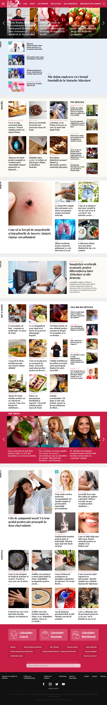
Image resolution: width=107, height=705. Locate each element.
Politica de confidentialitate (29, 677)
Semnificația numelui (16, 656)
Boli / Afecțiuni (54, 647)
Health (32, 4)
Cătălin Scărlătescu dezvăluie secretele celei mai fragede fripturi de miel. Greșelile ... (58, 365)
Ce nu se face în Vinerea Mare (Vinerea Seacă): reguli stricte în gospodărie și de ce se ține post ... (77, 154)
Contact (94, 676)
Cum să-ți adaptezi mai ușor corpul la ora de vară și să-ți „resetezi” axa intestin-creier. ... (87, 210)
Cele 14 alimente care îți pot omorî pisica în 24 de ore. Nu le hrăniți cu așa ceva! (88, 615)
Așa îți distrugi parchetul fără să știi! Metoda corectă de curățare (64, 615)
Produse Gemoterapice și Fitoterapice (21, 651)
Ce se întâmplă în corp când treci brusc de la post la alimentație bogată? (37, 330)
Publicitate (62, 676)
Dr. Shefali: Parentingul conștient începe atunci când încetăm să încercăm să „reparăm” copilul (83, 454)
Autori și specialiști (72, 677)
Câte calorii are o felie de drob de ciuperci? (76, 342)
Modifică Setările (53, 688)
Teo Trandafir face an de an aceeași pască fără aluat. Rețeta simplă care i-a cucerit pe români (77, 374)
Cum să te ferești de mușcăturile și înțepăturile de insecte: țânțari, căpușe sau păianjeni (29, 233)
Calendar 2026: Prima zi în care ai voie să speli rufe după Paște (58, 126)
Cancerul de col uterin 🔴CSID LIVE (34, 84)
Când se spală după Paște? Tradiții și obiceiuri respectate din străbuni (77, 314)
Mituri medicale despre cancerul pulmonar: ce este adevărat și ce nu (63, 247)
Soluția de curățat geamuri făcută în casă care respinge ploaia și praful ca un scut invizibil (77, 111)
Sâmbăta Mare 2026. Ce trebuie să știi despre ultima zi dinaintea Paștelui (38, 162)
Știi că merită (43, 4)
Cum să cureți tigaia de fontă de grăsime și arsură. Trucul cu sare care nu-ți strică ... (18, 579)
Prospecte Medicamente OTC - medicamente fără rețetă (59, 651)
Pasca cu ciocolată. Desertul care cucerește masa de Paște (37, 126)
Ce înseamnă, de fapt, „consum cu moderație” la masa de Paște (17, 329)
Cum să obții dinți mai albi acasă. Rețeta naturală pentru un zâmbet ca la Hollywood (88, 541)
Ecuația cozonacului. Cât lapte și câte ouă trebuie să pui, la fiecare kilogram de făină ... (57, 401)
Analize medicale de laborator (33, 647)
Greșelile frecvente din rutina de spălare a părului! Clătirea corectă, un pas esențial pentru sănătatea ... (88, 500)
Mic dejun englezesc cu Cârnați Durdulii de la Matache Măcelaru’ (69, 78)
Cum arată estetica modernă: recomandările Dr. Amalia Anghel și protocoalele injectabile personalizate (63, 501)
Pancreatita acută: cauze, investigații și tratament (35, 58)
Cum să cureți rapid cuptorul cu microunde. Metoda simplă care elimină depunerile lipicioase (88, 579)
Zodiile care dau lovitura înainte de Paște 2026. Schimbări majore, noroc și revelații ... (42, 616)
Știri (25, 4)
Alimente (13, 647)
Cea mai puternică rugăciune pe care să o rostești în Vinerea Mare (77, 124)
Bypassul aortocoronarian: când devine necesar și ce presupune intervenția (34, 46)
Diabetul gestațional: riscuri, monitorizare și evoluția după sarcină (34, 72)
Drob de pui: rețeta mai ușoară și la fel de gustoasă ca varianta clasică (77, 138)
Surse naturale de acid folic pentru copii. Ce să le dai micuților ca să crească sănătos (22, 453)
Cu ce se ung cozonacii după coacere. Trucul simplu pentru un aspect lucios (16, 127)
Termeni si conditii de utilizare (9, 677)
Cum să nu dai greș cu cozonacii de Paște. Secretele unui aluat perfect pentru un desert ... (38, 365)
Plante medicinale (91, 647)
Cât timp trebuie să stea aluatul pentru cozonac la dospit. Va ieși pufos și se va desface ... (58, 330)
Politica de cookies (47, 677)
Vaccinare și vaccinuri (90, 656)
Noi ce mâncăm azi (70, 4)
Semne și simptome (91, 651)
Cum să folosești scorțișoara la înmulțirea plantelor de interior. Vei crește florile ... (65, 579)
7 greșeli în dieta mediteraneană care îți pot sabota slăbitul (16, 364)
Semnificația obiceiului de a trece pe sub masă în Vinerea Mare (77, 167)
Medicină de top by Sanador (90, 4)
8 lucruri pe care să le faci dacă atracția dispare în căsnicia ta (18, 614)
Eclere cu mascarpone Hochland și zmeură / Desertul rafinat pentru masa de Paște (37, 401)
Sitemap (102, 676)
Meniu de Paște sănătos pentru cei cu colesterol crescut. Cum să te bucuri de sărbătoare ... (16, 401)
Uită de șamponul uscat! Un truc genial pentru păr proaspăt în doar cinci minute (29, 521)
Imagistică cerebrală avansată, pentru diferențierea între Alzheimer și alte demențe (82, 271)
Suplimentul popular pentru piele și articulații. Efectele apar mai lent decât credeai (64, 541)
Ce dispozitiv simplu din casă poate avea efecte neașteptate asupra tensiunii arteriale (64, 210)
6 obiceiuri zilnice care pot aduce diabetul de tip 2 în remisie (86, 247)
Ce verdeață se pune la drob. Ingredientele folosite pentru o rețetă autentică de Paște (77, 359)
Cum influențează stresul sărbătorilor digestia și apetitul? (77, 328)
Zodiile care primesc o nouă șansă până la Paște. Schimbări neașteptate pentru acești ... (41, 579)
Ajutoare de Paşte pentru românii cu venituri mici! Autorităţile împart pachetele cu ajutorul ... (17, 163)
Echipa (86, 676)
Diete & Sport (56, 4)
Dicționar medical (72, 647)
